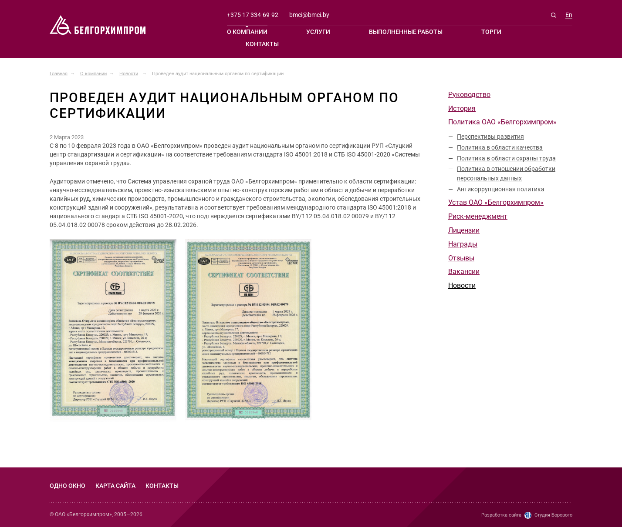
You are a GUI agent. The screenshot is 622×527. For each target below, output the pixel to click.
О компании (247, 31)
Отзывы (461, 258)
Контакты (262, 43)
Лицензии (464, 230)
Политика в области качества (500, 147)
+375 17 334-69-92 (252, 15)
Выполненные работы (406, 31)
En (568, 15)
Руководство (469, 94)
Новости (462, 285)
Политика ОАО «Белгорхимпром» (502, 122)
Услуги (318, 31)
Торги (491, 31)
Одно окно (67, 485)
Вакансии (464, 271)
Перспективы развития (490, 136)
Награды (462, 244)
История (462, 108)
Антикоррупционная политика (500, 189)
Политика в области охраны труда (506, 158)
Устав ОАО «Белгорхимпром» (496, 202)
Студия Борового (553, 515)
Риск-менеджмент (477, 216)
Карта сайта (115, 485)
